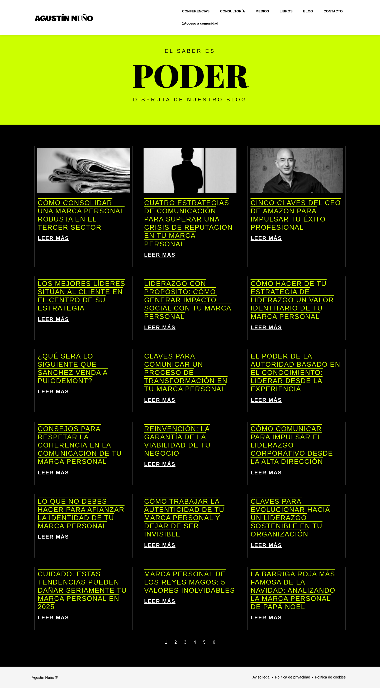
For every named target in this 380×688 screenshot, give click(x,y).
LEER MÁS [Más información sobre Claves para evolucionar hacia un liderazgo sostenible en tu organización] (266, 545)
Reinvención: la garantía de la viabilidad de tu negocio (177, 441)
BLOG (308, 11)
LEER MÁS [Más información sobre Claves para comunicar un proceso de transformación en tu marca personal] (159, 400)
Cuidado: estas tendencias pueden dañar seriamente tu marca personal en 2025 (82, 590)
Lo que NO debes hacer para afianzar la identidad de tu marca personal (81, 513)
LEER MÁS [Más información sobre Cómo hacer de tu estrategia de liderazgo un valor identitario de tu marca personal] (266, 327)
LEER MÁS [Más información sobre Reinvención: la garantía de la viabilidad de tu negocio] (159, 464)
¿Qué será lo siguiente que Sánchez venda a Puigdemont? (73, 368)
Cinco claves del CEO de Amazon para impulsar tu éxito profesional (296, 215)
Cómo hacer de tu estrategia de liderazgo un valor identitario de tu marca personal (292, 300)
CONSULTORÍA (232, 11)
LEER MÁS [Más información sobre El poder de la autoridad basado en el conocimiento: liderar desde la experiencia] (266, 400)
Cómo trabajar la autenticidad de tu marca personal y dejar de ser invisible (184, 517)
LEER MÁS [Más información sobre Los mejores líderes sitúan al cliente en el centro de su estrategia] (53, 319)
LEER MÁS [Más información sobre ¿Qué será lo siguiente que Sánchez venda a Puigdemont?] (53, 391)
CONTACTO (333, 11)
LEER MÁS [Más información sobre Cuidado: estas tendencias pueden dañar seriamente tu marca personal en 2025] (53, 617)
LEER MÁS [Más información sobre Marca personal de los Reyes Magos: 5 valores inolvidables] (159, 601)
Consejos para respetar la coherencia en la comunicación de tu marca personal (80, 445)
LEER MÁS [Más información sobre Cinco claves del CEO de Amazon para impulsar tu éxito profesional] (266, 238)
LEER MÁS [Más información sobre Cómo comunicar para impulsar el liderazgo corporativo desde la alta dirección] (266, 472)
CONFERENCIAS (196, 11)
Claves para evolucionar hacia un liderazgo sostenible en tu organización (290, 517)
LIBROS (285, 11)
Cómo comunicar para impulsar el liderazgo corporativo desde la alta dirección (292, 445)
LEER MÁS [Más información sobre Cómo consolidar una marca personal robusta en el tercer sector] (53, 238)
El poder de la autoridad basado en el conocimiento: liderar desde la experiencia (295, 372)
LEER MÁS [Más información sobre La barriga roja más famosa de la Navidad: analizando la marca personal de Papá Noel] (266, 617)
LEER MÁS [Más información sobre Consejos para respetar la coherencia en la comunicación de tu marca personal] (53, 472)
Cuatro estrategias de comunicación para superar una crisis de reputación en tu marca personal (188, 223)
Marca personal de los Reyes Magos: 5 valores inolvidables (189, 582)
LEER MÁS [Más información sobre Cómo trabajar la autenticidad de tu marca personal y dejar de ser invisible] (159, 545)
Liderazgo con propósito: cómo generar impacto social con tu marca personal (187, 300)
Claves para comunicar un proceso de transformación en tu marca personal (185, 372)
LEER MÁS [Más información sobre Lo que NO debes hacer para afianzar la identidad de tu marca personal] (53, 537)
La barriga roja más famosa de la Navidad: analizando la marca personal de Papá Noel (293, 590)
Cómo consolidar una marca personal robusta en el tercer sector (81, 215)
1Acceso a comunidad (200, 23)
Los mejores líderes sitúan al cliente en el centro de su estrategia (81, 296)
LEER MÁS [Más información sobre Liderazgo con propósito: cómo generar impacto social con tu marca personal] (159, 327)
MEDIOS (262, 11)
